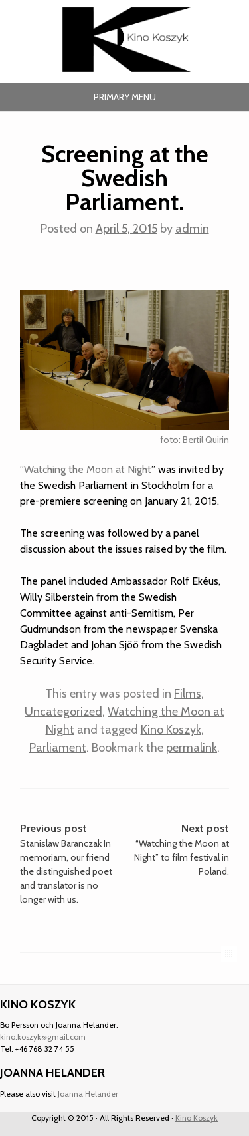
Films (187, 693)
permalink (191, 747)
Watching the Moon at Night (87, 469)
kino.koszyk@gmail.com (43, 1037)
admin (192, 228)
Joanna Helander (88, 1094)
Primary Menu (125, 97)
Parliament (57, 747)
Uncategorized (63, 711)
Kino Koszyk (171, 729)
